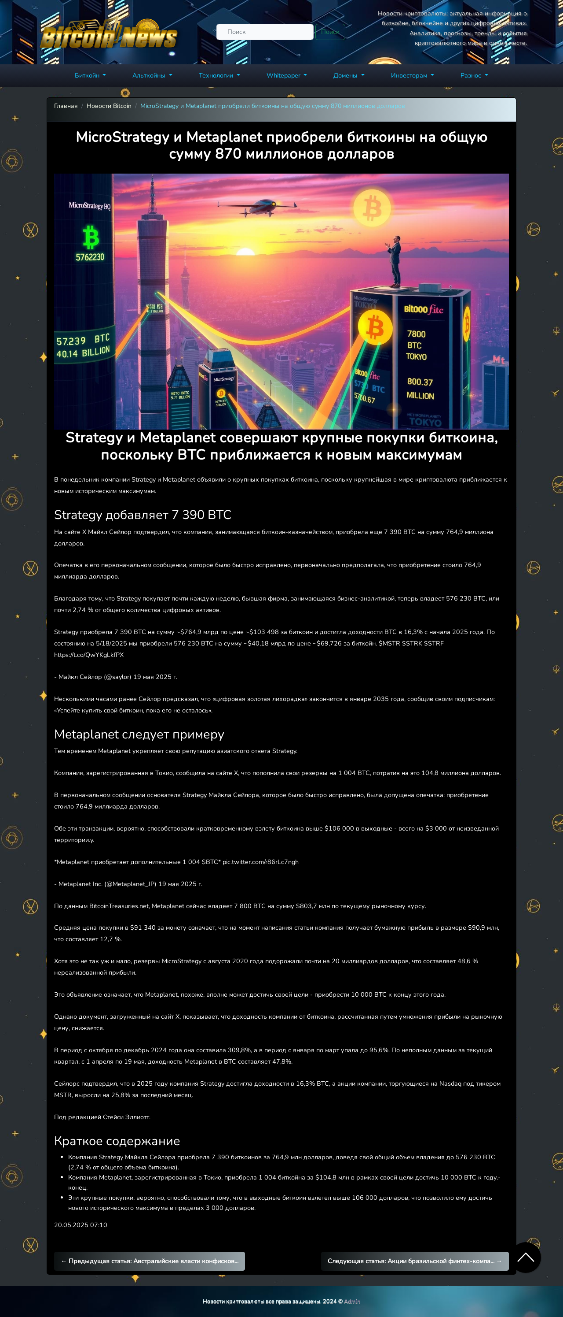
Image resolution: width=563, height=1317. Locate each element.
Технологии (217, 75)
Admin (352, 1301)
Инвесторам (410, 75)
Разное (472, 75)
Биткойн (88, 75)
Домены (346, 75)
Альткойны (149, 75)
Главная (66, 106)
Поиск (330, 31)
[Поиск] (265, 32)
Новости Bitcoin (109, 106)
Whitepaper (284, 75)
